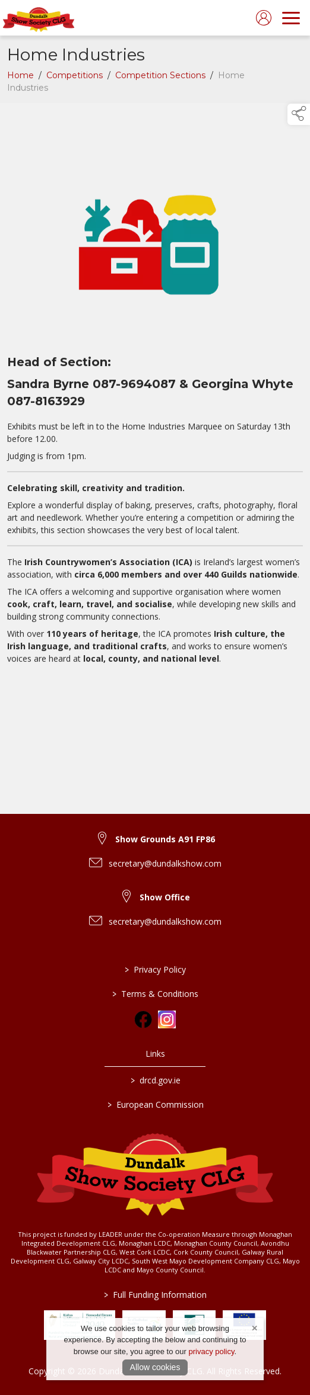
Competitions (74, 77)
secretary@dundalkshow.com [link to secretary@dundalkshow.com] (165, 863)
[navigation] (291, 18)
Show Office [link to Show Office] (165, 897)
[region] (155, 396)
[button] (298, 114)
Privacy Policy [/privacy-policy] (155, 969)
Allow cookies (155, 1367)
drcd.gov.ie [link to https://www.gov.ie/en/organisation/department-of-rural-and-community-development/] (155, 1080)
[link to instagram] (167, 1019)
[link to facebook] (143, 1019)
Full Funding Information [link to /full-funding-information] (155, 1294)
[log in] (263, 17)
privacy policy (211, 1351)
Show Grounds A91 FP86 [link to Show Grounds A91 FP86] (165, 839)
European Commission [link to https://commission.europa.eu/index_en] (155, 1104)
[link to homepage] (38, 18)
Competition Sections (160, 77)
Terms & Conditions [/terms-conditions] (155, 993)
